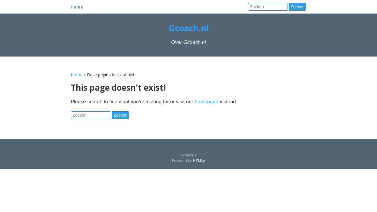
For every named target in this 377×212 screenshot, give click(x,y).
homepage (206, 102)
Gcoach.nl (189, 28)
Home (77, 7)
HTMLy (199, 160)
